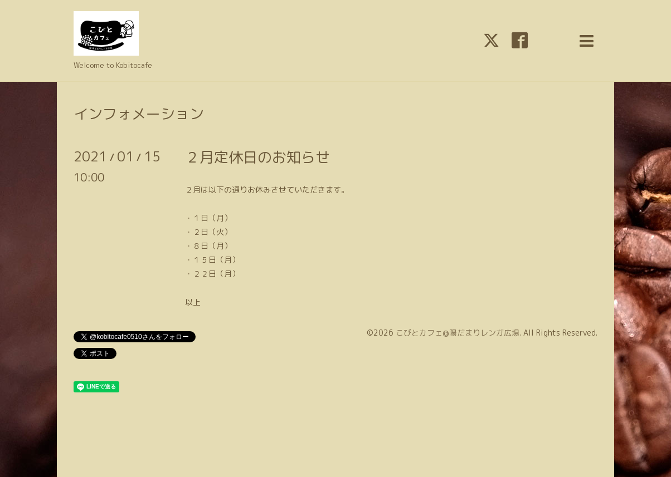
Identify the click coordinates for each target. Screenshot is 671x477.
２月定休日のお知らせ (257, 157)
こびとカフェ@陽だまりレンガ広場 (457, 332)
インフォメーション (139, 113)
